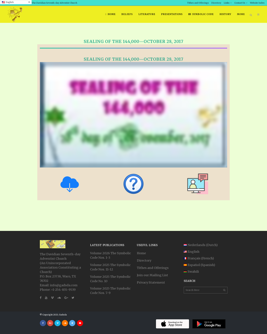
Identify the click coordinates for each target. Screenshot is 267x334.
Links (227, 3)
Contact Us (239, 3)
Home (141, 253)
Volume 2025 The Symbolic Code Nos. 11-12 (110, 267)
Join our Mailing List (152, 275)
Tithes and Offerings (198, 3)
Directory (216, 3)
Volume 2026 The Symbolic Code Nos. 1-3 (110, 255)
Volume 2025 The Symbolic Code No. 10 (110, 279)
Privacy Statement (151, 282)
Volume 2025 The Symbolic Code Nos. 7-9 (110, 290)
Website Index (257, 3)
